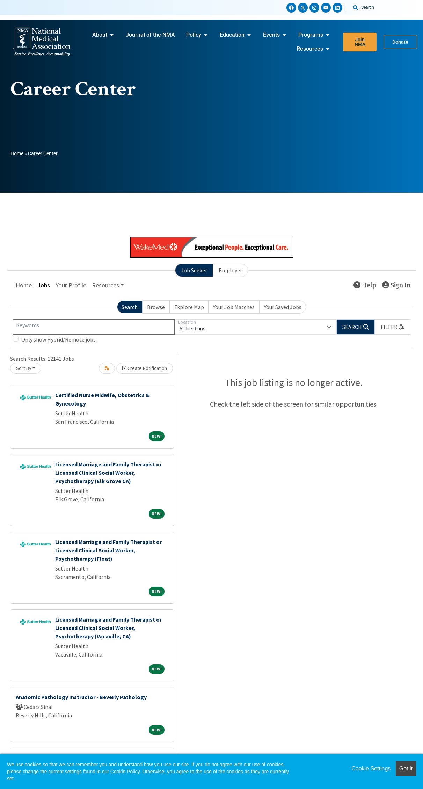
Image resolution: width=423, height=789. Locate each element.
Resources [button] (105, 285)
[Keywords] (94, 327)
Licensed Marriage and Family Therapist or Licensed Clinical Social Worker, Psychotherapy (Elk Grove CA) (108, 473)
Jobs (43, 285)
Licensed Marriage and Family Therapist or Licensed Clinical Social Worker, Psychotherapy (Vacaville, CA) (108, 628)
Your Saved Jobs (282, 306)
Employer (230, 270)
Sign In (396, 284)
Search (130, 306)
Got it (406, 769)
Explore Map (189, 306)
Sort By (23, 368)
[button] (392, 327)
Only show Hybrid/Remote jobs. (59, 339)
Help (365, 284)
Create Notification (144, 368)
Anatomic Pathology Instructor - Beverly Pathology (81, 697)
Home (16, 153)
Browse (156, 306)
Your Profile (71, 285)
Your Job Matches (234, 306)
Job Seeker (194, 270)
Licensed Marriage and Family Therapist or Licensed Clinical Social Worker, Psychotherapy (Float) (108, 550)
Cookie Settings (371, 769)
